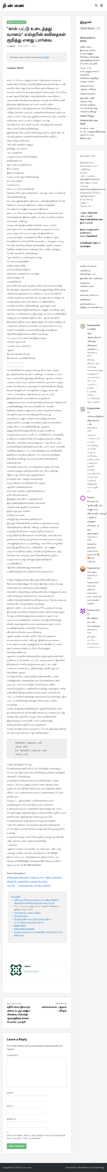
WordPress (83, 1167)
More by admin (31, 971)
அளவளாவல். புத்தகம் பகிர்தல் (34, 885)
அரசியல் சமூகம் (88, 266)
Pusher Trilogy (20, 925)
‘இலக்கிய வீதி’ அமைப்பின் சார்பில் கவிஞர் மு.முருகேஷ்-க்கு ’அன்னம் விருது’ (88, 105)
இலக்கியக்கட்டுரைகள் (16, 22)
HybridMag (98, 1167)
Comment (13, 1055)
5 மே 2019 (44, 57)
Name (11, 1093)
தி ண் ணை (13, 5)
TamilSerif (92, 236)
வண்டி (93, 572)
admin (12, 46)
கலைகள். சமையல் (89, 295)
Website (11, 1119)
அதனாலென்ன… (21, 916)
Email (11, 1106)
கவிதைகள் (85, 299)
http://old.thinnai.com (91, 219)
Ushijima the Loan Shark (24, 929)
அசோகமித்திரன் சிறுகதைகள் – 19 (95, 420)
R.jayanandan (93, 325)
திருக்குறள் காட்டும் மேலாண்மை (93, 622)
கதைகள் (84, 290)
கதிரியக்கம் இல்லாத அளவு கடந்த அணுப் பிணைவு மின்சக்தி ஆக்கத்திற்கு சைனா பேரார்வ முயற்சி (34, 881)
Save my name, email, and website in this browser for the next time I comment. (36, 1137)
